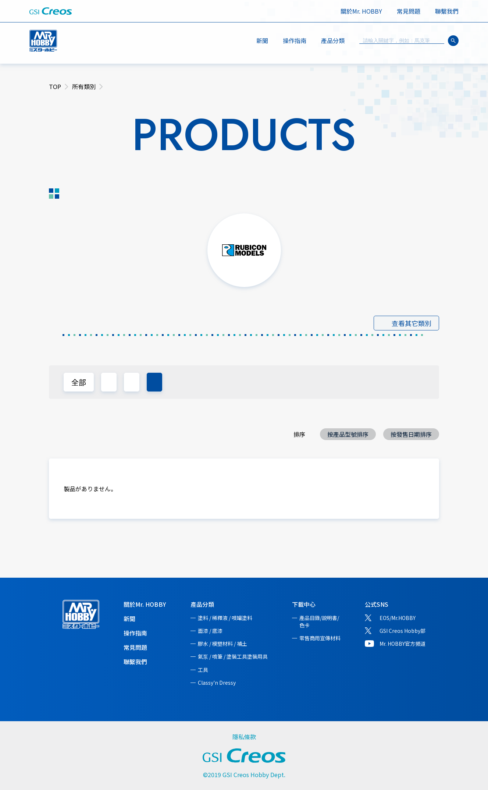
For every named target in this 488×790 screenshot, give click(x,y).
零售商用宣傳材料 (320, 638)
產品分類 (202, 604)
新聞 (262, 40)
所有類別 (84, 86)
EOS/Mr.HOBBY (398, 617)
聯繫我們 (447, 11)
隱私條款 (244, 736)
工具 (203, 669)
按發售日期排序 (411, 434)
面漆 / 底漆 (210, 630)
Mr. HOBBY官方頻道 (402, 643)
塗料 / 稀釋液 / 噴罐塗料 (225, 617)
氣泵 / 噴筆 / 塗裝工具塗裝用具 (233, 656)
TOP (55, 86)
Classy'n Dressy (217, 682)
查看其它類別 (411, 323)
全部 (78, 382)
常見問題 (408, 11)
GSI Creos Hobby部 (402, 630)
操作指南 (294, 40)
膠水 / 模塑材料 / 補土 (222, 643)
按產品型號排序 (347, 434)
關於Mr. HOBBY (361, 11)
